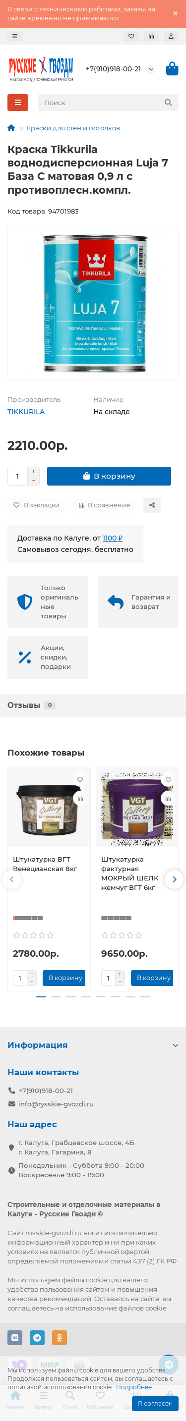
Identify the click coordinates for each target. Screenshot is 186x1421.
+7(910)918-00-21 (113, 69)
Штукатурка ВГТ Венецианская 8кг (45, 864)
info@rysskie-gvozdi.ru (56, 1104)
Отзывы (31, 705)
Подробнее (134, 1387)
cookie (96, 1280)
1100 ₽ (113, 538)
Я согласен (155, 1403)
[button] (11, 879)
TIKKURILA (26, 411)
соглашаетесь (30, 1308)
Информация (93, 1045)
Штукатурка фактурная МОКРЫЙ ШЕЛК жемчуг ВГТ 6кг (129, 873)
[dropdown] (14, 36)
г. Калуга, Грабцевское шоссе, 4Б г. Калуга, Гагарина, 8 (76, 1147)
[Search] (108, 102)
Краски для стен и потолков (73, 128)
